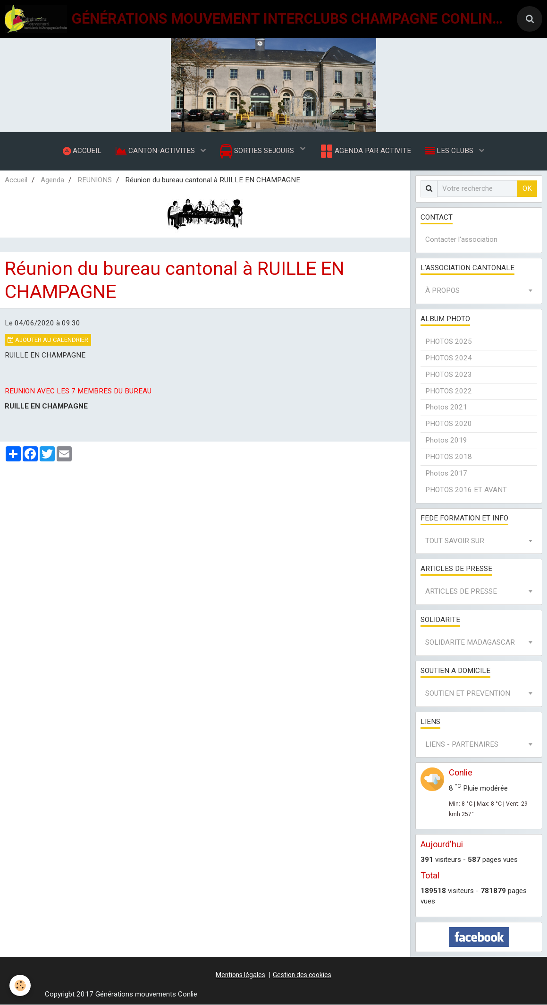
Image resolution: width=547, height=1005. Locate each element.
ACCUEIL (82, 150)
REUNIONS (94, 180)
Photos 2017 (446, 473)
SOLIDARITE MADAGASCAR (470, 642)
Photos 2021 (446, 407)
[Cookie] (20, 985)
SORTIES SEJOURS (258, 151)
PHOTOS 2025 (448, 341)
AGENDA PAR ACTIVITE (365, 151)
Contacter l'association (461, 240)
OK (527, 188)
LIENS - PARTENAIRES (461, 744)
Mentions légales (240, 975)
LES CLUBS (450, 150)
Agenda (52, 180)
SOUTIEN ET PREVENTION (467, 693)
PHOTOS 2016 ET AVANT (466, 489)
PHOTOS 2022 (448, 391)
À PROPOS (442, 291)
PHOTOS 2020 (448, 424)
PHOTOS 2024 (448, 358)
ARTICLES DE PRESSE (461, 592)
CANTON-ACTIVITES (156, 150)
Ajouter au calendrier (48, 339)
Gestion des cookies (302, 975)
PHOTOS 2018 (448, 456)
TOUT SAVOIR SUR (454, 541)
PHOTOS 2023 (448, 374)
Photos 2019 (446, 440)
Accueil (16, 180)
